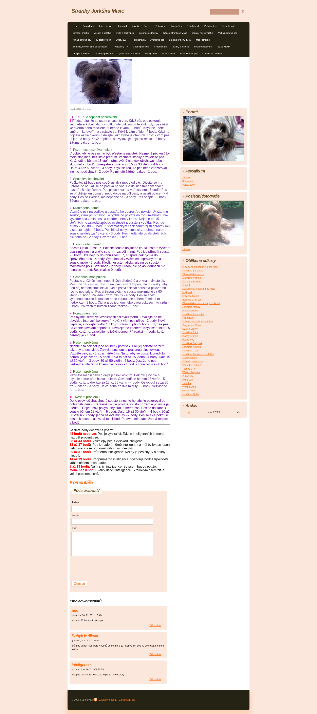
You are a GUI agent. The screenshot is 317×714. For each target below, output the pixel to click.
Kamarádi (122, 26)
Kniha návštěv (105, 26)
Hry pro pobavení (203, 46)
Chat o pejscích (141, 46)
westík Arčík (188, 390)
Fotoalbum (88, 26)
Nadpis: (76, 515)
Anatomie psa (157, 40)
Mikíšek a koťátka (102, 33)
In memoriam (160, 46)
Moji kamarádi (203, 40)
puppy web (188, 339)
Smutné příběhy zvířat (180, 40)
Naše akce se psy (189, 53)
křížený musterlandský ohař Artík (200, 267)
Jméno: (75, 502)
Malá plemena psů (82, 40)
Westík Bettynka (191, 372)
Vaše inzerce (168, 53)
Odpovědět (155, 625)
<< (189, 412)
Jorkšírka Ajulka (190, 394)
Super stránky (189, 357)
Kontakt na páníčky (212, 53)
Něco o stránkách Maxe (175, 33)
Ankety (135, 26)
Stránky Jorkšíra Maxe (98, 11)
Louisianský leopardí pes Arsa (198, 288)
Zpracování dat (127, 699)
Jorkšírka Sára (190, 332)
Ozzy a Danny (190, 328)
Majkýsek (187, 292)
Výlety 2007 (122, 40)
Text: (74, 528)
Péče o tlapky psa (125, 33)
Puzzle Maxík (223, 46)
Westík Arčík (189, 387)
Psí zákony (161, 26)
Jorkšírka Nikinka (191, 347)
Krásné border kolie (192, 361)
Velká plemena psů (227, 33)
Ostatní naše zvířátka (202, 33)
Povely (147, 26)
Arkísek (186, 285)
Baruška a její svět (192, 299)
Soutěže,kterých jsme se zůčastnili (90, 46)
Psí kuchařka (139, 40)
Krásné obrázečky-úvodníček (198, 321)
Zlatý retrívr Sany (191, 325)
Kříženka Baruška (192, 281)
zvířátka (186, 383)
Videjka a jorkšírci (81, 53)
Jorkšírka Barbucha (192, 270)
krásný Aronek (190, 336)
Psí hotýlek (188, 318)
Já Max (186, 177)
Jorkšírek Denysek (192, 343)
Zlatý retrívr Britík (191, 278)
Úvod (75, 26)
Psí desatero (210, 26)
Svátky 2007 (151, 53)
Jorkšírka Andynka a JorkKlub (198, 354)
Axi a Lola (187, 379)
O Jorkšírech (193, 26)
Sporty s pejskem (104, 53)
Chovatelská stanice (193, 274)
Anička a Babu (190, 310)
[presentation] (102, 568)
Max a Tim (176, 26)
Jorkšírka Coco (190, 350)
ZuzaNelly (187, 376)
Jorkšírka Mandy (191, 307)
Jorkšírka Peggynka (193, 314)
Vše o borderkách (191, 365)
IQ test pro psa (103, 40)
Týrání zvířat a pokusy (128, 53)
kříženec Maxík (190, 296)
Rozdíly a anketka (180, 46)
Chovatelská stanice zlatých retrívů (201, 303)
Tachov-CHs (188, 368)
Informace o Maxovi (148, 33)
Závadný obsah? (108, 699)
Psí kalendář (228, 26)
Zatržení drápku (81, 33)
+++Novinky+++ (120, 46)
